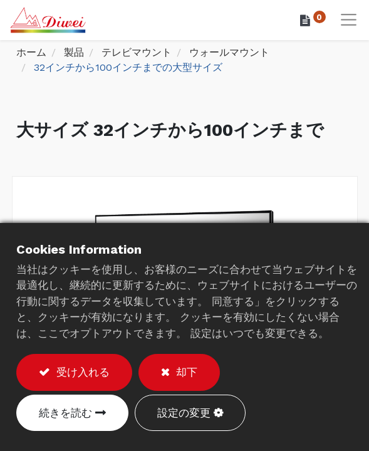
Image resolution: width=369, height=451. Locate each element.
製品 (74, 52)
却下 (184, 372)
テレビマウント (136, 52)
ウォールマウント (229, 52)
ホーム (31, 52)
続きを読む (65, 413)
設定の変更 (183, 413)
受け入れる (81, 372)
